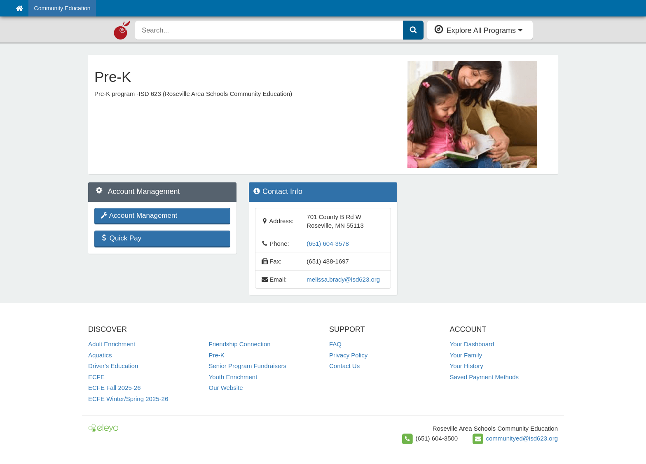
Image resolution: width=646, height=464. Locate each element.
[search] (269, 30)
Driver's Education (113, 365)
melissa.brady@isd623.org (343, 279)
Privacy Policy (348, 355)
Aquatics (100, 355)
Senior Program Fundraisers (247, 365)
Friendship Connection (240, 343)
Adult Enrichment (111, 343)
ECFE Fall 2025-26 (114, 387)
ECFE (96, 376)
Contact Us (344, 365)
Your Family (466, 355)
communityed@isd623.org (522, 438)
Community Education (62, 8)
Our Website (226, 387)
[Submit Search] (413, 30)
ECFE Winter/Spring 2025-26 (128, 398)
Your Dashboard (472, 343)
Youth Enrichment (233, 376)
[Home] (19, 8)
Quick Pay (121, 238)
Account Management (139, 215)
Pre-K (217, 355)
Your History (466, 365)
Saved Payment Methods (484, 376)
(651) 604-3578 (328, 243)
